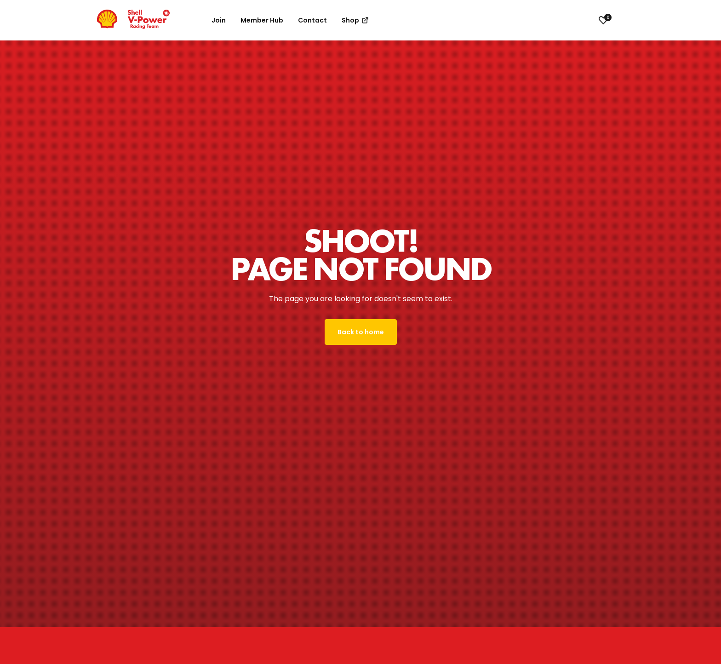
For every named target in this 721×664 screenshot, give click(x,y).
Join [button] (219, 20)
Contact (312, 20)
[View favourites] (603, 20)
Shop (356, 20)
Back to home (361, 332)
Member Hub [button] (261, 20)
